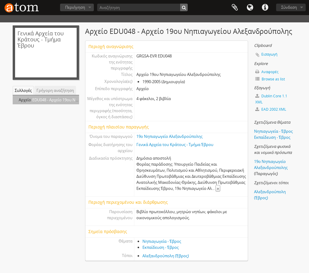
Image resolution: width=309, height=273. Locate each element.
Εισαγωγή (269, 54)
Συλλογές (23, 90)
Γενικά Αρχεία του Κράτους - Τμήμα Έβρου (174, 144)
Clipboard (234, 7)
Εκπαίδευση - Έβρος (160, 247)
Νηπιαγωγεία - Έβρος (161, 241)
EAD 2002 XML (270, 109)
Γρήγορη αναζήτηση (55, 90)
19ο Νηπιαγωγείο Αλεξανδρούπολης (169, 136)
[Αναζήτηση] (142, 7)
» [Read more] (218, 188)
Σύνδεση (289, 7)
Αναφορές (267, 71)
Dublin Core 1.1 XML (271, 99)
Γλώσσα (249, 7)
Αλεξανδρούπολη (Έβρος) (165, 255)
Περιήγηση (75, 7)
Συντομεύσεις (264, 7)
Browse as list (270, 79)
